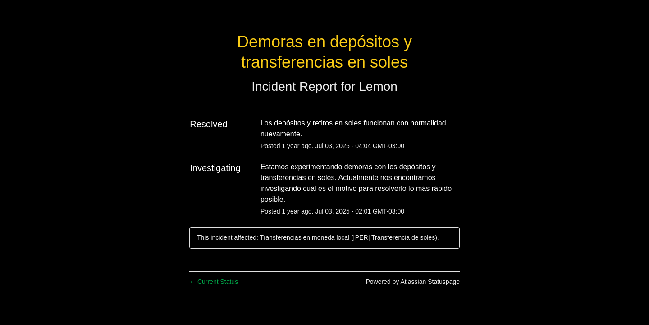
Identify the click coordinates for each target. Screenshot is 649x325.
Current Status (213, 281)
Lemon (378, 86)
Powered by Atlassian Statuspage (413, 281)
